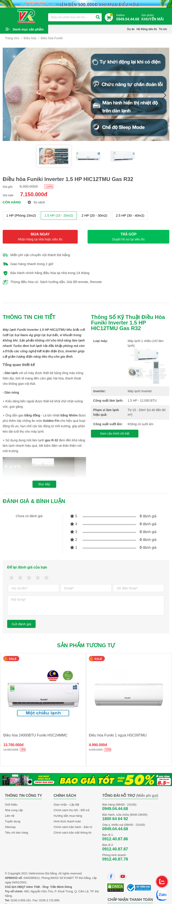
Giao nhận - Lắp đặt (66, 804)
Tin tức (163, 29)
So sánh (36, 202)
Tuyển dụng (12, 821)
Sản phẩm (153, 18)
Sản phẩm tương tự (86, 645)
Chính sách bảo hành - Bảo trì (73, 827)
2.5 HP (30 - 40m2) (130, 215)
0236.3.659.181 (21, 900)
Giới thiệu (11, 804)
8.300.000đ (29, 186)
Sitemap (10, 827)
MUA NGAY (40, 236)
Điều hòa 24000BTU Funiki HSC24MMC (35, 735)
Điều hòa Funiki (52, 38)
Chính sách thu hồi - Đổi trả (71, 810)
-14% (49, 186)
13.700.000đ (13, 745)
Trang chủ (12, 38)
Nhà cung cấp (14, 810)
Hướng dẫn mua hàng (68, 815)
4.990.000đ (98, 745)
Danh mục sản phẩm (28, 29)
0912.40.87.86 (115, 839)
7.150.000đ (33, 194)
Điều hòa (30, 38)
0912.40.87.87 (115, 849)
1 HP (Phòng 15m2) (21, 215)
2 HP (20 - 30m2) (94, 215)
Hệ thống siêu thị (146, 29)
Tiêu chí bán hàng (16, 832)
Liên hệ (9, 815)
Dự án (130, 29)
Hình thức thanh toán (67, 821)
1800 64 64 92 (115, 819)
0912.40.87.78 (115, 859)
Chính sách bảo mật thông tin (72, 832)
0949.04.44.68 (115, 808)
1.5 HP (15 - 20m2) (58, 215)
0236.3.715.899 (49, 900)
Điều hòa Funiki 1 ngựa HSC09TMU (117, 735)
